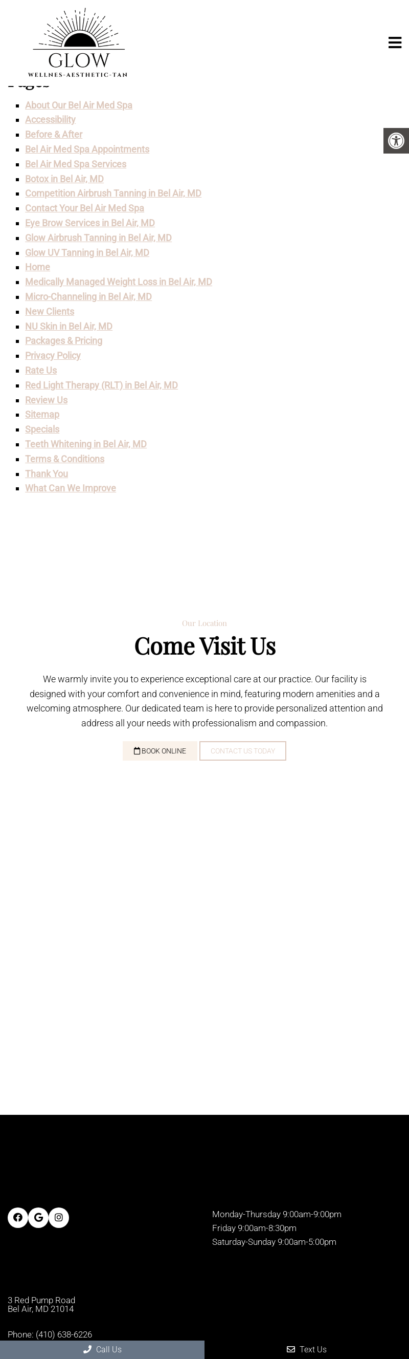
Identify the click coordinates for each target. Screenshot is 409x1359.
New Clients (49, 311)
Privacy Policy (53, 355)
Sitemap (42, 414)
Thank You (46, 473)
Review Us (46, 400)
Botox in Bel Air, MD (64, 179)
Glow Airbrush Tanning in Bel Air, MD (98, 237)
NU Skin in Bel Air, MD (68, 326)
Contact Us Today (243, 751)
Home (37, 267)
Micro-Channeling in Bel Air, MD (88, 296)
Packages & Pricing (63, 340)
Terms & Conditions (64, 459)
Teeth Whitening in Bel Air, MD (86, 444)
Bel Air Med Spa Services (75, 164)
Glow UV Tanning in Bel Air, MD (87, 252)
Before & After (53, 134)
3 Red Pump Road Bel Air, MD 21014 (41, 1304)
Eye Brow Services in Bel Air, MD (90, 223)
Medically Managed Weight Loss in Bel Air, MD (118, 281)
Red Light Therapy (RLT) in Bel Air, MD (101, 385)
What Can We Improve (70, 488)
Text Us (307, 1349)
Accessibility (50, 119)
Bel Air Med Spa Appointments (87, 149)
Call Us (102, 1349)
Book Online (160, 751)
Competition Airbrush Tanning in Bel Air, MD (113, 193)
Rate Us (41, 370)
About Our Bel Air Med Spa (78, 105)
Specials (42, 429)
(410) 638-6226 (64, 1334)
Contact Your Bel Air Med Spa (84, 208)
